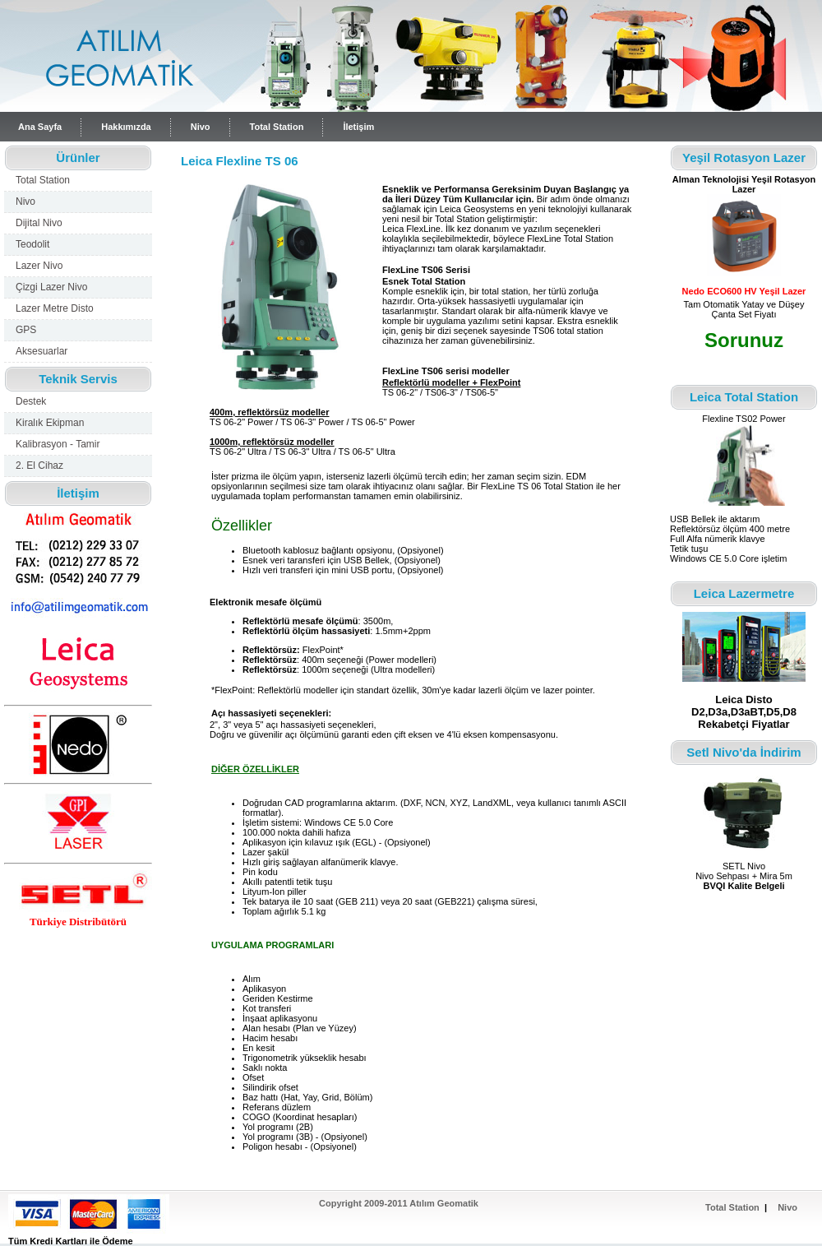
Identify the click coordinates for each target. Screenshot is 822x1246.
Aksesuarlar (41, 351)
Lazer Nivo (39, 265)
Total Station (277, 127)
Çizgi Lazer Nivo (51, 287)
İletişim (358, 127)
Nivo (200, 127)
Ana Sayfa (40, 127)
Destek (31, 401)
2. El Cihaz (39, 465)
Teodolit (32, 244)
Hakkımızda (126, 127)
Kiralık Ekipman (50, 422)
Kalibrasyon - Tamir (57, 444)
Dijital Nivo (39, 223)
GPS (26, 330)
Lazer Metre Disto (55, 308)
